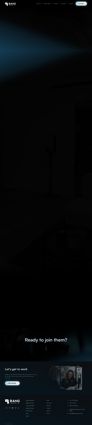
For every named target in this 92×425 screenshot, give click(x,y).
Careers (71, 3)
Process (56, 3)
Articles (48, 411)
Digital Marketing (30, 400)
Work (48, 400)
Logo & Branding (30, 405)
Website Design (30, 403)
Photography (29, 411)
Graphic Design (30, 408)
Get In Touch (73, 403)
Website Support (74, 405)
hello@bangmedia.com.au (76, 413)
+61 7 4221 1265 (74, 400)
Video (27, 413)
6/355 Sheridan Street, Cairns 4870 (77, 410)
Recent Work (47, 3)
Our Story (63, 3)
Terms (48, 413)
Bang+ (27, 416)
